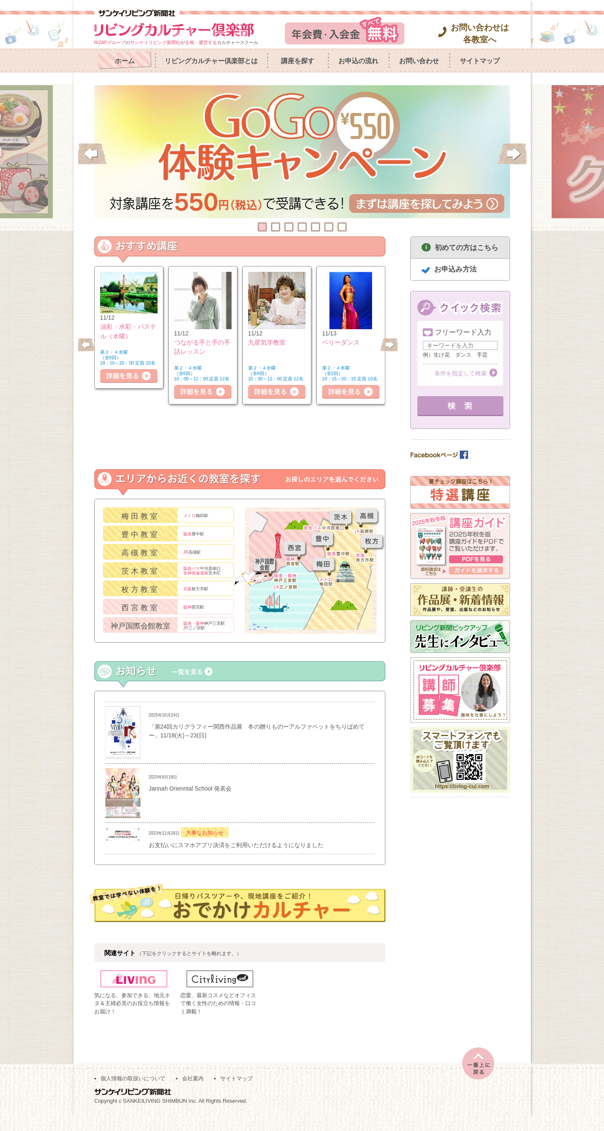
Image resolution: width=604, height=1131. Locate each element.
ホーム (125, 60)
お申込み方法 (455, 269)
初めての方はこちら (466, 247)
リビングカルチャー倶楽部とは (211, 60)
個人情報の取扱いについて (133, 1094)
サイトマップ (480, 60)
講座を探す (297, 60)
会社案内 (193, 1094)
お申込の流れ (358, 60)
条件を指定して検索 (460, 373)
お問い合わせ (419, 60)
